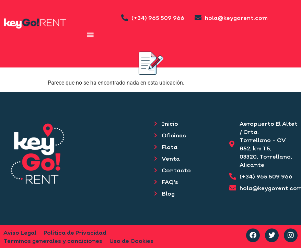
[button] (90, 34)
